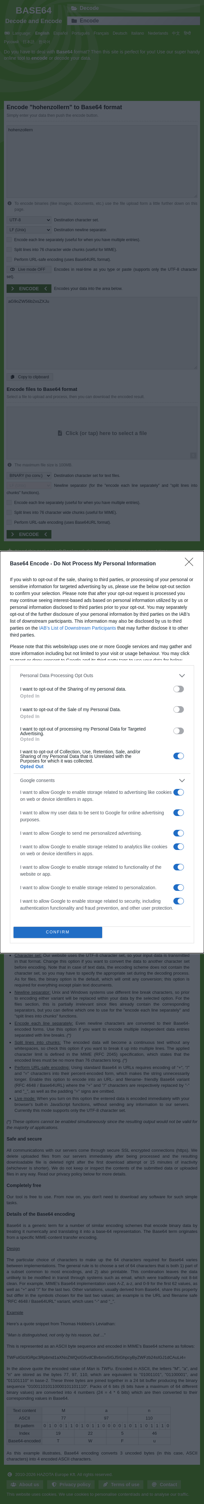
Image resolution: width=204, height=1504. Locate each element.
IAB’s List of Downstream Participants (77, 628)
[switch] (178, 689)
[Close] (191, 564)
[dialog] (102, 752)
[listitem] (102, 675)
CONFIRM (57, 931)
